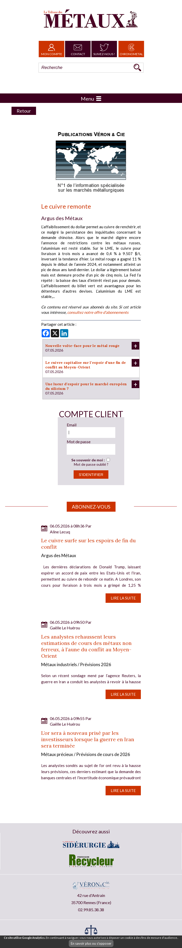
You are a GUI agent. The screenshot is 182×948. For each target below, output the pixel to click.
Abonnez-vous (91, 507)
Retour (24, 111)
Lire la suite (123, 598)
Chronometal (131, 49)
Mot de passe (78, 441)
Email (71, 424)
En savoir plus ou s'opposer (91, 943)
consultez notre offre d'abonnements (98, 312)
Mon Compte (51, 49)
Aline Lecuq (60, 531)
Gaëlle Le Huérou (65, 627)
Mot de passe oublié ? (91, 464)
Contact (78, 49)
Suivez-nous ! (104, 49)
